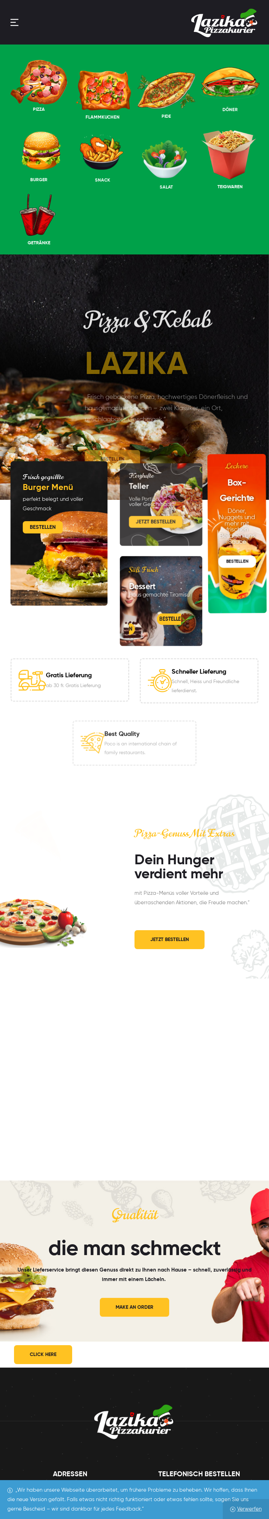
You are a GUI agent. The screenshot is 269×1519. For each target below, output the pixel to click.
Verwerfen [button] (249, 1509)
